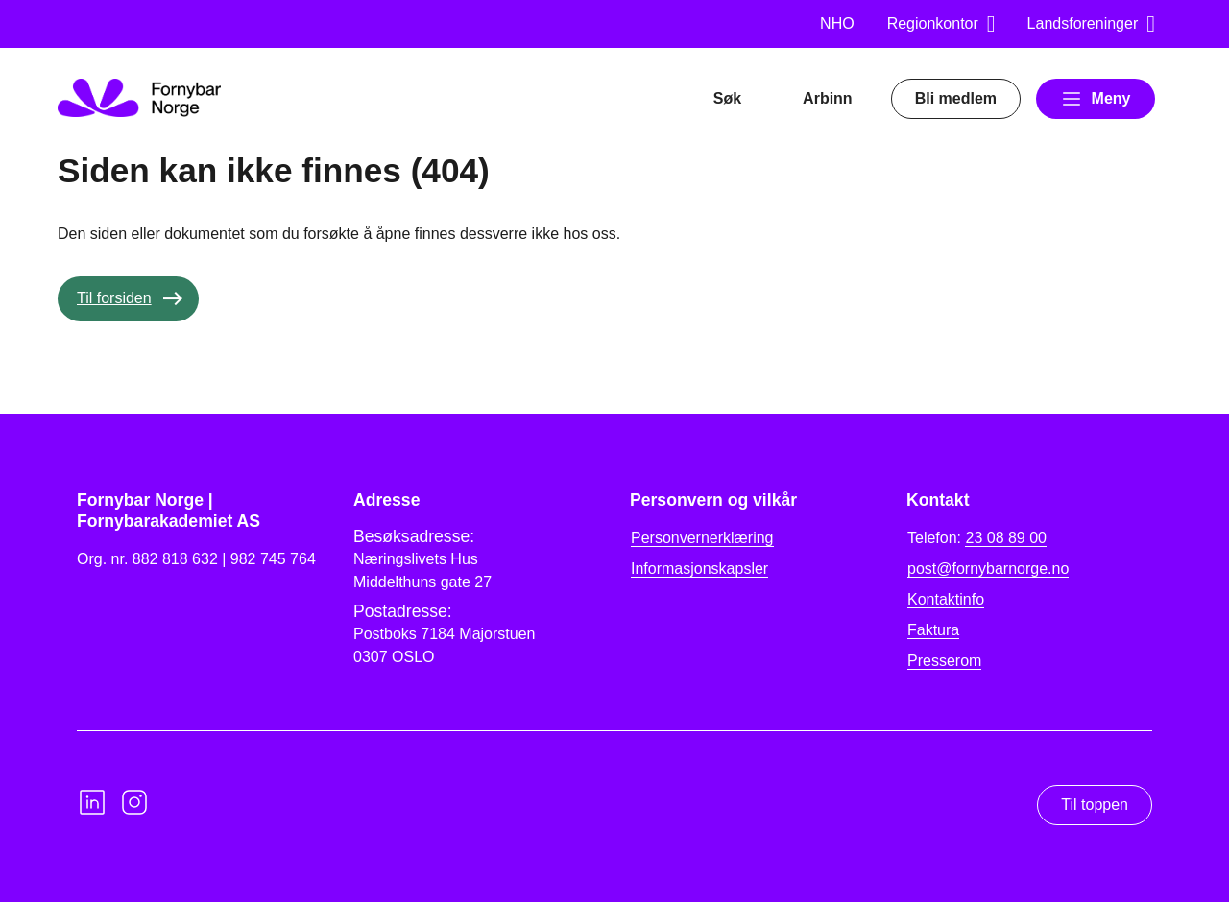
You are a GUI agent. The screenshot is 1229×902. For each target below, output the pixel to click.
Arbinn (828, 98)
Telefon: (977, 538)
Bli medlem (956, 98)
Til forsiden (114, 298)
